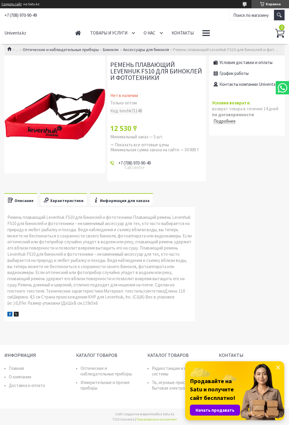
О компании (20, 377)
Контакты (183, 33)
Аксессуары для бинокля (146, 49)
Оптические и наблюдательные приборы (61, 49)
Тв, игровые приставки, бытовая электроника (174, 385)
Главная (78, 33)
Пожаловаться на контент (157, 419)
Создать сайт (11, 4)
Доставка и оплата (27, 385)
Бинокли (111, 49)
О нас (149, 33)
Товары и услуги (108, 33)
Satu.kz (168, 414)
